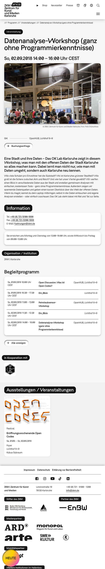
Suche (98, 5)
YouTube (52, 478)
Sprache (91, 5)
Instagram (44, 478)
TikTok (60, 478)
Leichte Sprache (78, 5)
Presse (69, 5)
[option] (27, 426)
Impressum (29, 469)
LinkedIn (68, 478)
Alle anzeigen (18, 343)
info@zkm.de (72, 490)
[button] (52, 93)
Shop (44, 5)
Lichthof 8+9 (90, 293)
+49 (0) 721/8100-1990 (21, 216)
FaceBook (37, 478)
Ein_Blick (43, 293)
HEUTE (11, 558)
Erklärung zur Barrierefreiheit (66, 469)
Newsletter (56, 5)
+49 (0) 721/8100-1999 (22, 220)
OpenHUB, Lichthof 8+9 (41, 138)
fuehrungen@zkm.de (24, 223)
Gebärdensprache (85, 5)
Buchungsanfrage (20, 146)
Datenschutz (43, 469)
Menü (98, 14)
